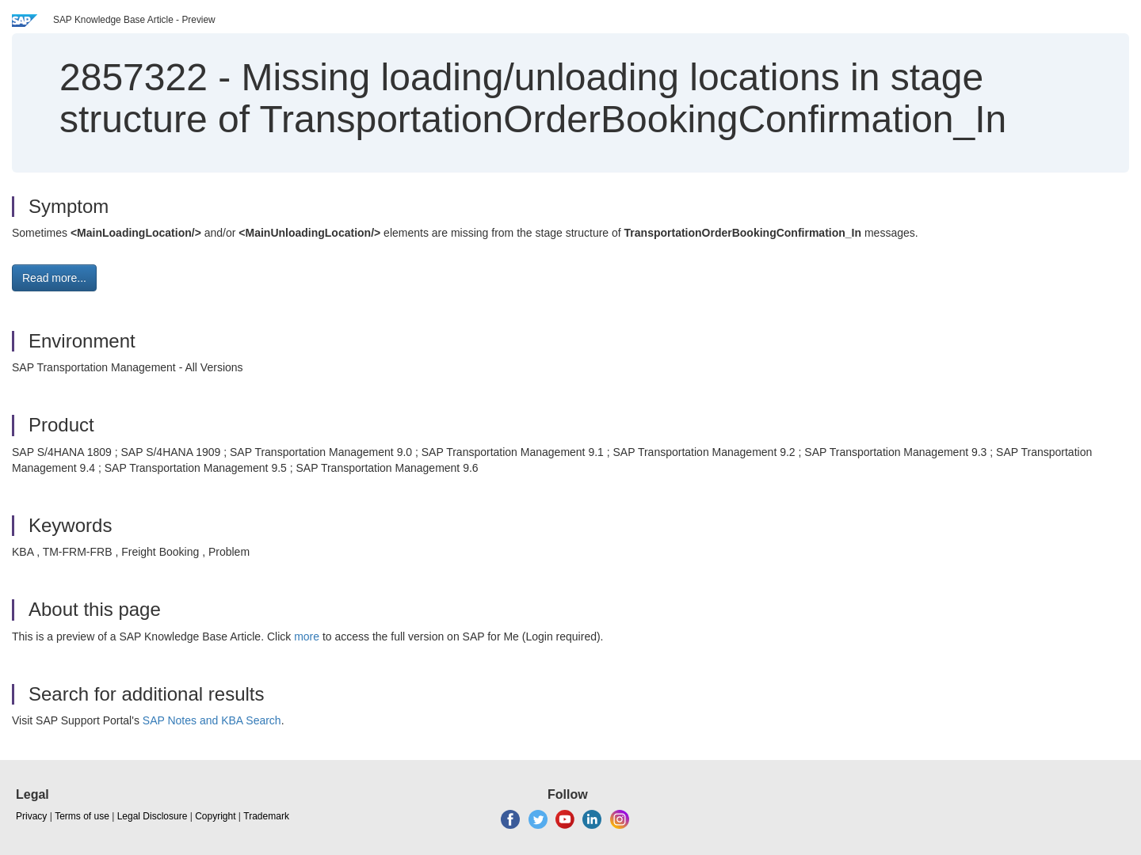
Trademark (266, 816)
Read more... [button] (54, 278)
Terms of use (82, 816)
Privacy (31, 816)
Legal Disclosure (152, 816)
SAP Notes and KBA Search (212, 720)
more (306, 636)
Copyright (215, 816)
